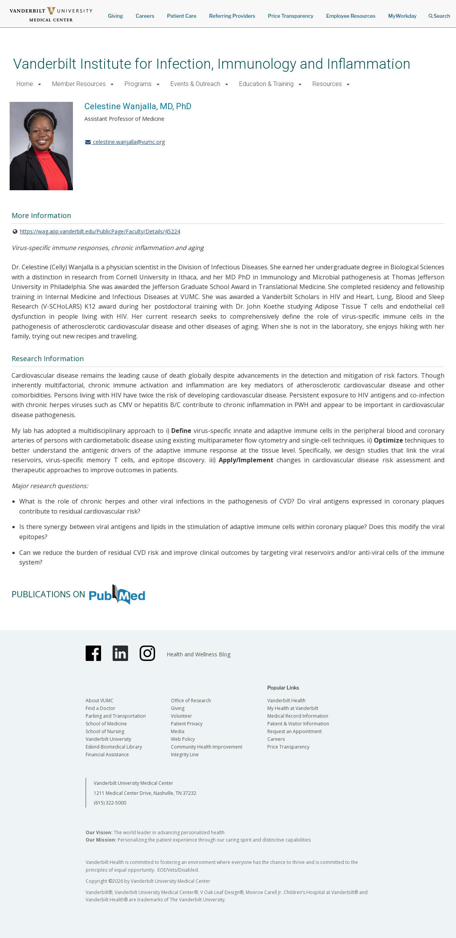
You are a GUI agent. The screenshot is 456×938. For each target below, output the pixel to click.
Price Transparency (291, 16)
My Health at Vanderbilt (292, 708)
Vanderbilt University (108, 739)
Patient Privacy (187, 723)
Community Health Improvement (206, 747)
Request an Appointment (294, 731)
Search (439, 13)
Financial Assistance (107, 754)
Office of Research (191, 700)
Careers (145, 16)
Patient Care (181, 16)
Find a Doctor (100, 708)
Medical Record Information (297, 716)
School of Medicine (106, 723)
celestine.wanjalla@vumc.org (124, 141)
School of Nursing (105, 731)
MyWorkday (402, 16)
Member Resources (79, 84)
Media (177, 731)
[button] (39, 84)
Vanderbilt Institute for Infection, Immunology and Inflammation (211, 64)
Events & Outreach (195, 84)
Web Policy (183, 739)
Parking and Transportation (116, 716)
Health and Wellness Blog (198, 654)
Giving (115, 16)
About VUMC (99, 700)
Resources (327, 84)
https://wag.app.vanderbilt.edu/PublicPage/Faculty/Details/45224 (100, 231)
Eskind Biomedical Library (114, 747)
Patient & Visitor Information (298, 723)
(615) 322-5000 (110, 802)
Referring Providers (232, 16)
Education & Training (266, 84)
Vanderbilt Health (286, 700)
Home (25, 84)
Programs (138, 84)
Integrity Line (185, 754)
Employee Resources (350, 16)
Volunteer (181, 716)
